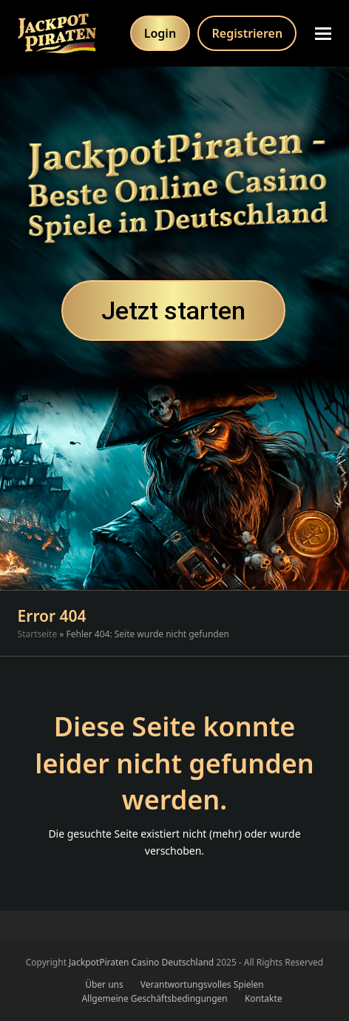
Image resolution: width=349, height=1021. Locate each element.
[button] (323, 33)
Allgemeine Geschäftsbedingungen (154, 998)
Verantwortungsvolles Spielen (202, 984)
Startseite (38, 634)
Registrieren (247, 33)
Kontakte (263, 998)
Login (160, 33)
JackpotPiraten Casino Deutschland (141, 962)
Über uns (104, 984)
